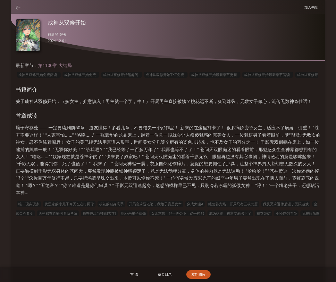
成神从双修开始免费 (81, 75)
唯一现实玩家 (28, 204)
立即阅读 (198, 274)
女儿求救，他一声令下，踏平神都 (177, 213)
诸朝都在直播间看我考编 (57, 213)
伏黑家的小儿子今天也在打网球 (69, 204)
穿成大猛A (195, 204)
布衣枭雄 (263, 213)
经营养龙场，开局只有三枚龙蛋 (233, 204)
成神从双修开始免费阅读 (38, 75)
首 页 (134, 274)
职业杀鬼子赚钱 (133, 213)
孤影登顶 (55, 34)
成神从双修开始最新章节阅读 (268, 75)
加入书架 (312, 7)
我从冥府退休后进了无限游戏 (286, 204)
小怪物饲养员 (286, 213)
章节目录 (165, 274)
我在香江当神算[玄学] (99, 213)
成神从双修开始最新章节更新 (215, 75)
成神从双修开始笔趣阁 (121, 75)
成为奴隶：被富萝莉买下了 (230, 213)
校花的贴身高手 (111, 204)
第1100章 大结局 (55, 65)
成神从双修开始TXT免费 (166, 75)
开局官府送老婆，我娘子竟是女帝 (155, 204)
